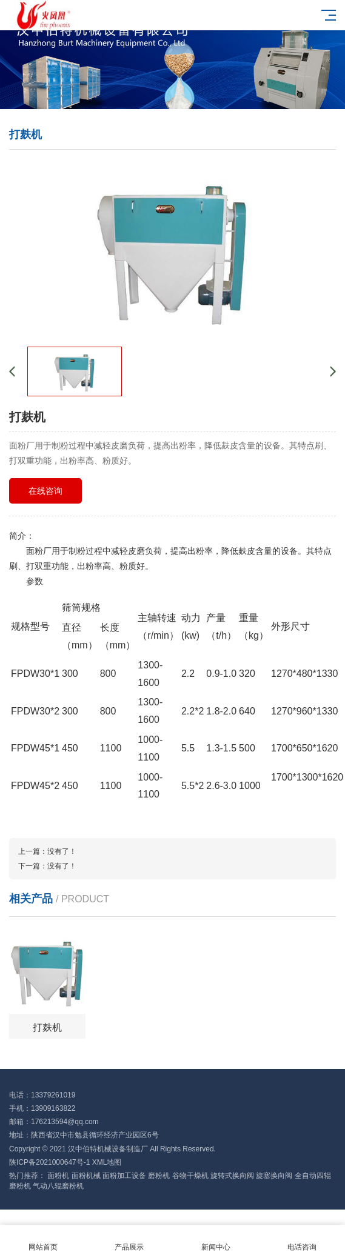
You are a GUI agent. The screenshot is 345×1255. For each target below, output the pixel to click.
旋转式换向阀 (232, 1175)
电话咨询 (302, 1240)
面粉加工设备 (124, 1175)
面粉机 (58, 1175)
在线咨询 (45, 491)
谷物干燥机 (190, 1175)
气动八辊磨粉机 (58, 1186)
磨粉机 (159, 1175)
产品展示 (129, 1240)
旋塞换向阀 (274, 1175)
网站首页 (43, 1240)
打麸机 (47, 1027)
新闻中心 (216, 1240)
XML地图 (107, 1162)
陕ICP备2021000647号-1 (49, 1162)
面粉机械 (86, 1175)
